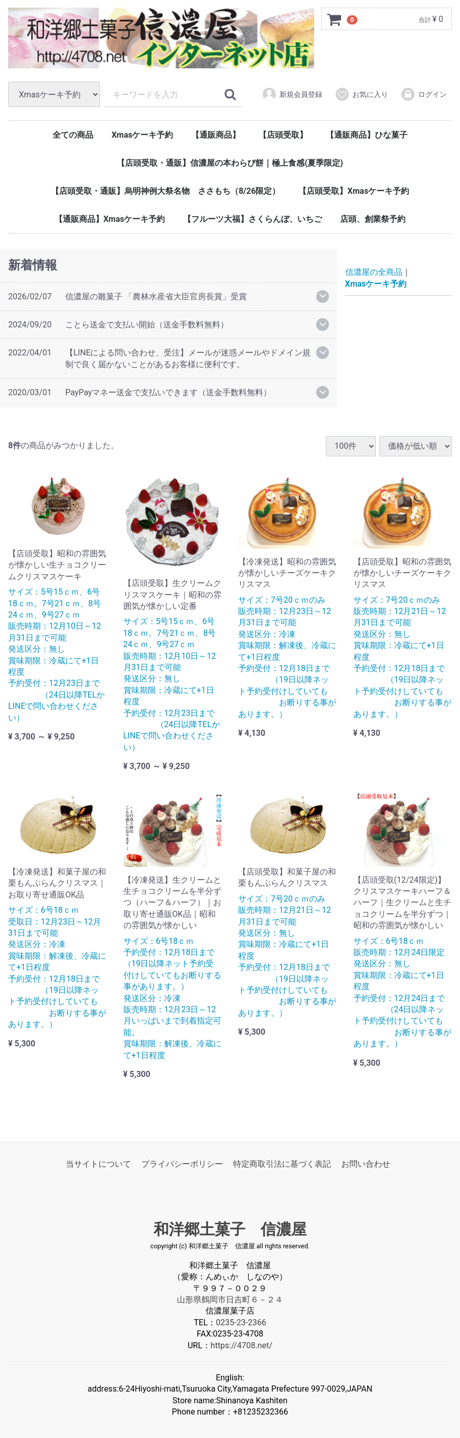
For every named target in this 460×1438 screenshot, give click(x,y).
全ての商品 (73, 135)
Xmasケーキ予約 (142, 135)
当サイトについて (98, 1164)
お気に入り (361, 94)
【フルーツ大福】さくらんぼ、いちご (252, 219)
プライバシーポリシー (182, 1164)
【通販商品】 (215, 135)
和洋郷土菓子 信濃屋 (230, 1229)
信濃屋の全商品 (373, 272)
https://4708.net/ (241, 1345)
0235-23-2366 (241, 1322)
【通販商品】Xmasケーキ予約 (110, 219)
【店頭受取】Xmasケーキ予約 (353, 191)
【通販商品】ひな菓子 (366, 135)
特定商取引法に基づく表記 (282, 1164)
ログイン (423, 94)
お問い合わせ (365, 1164)
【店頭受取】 (283, 135)
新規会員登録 (292, 94)
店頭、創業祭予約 (372, 219)
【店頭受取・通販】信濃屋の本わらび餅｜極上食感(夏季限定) (230, 163)
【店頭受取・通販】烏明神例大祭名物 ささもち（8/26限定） (165, 191)
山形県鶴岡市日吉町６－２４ (230, 1299)
